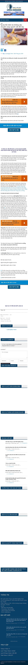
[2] (4, 207)
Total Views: (4, 655)
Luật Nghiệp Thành (11, 329)
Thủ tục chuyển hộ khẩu (10, 463)
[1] (18, 113)
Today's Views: (5, 648)
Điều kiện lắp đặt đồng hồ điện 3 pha (13, 470)
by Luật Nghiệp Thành (8, 53)
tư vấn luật (8, 321)
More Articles (14, 641)
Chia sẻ (2, 48)
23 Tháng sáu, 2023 (18, 53)
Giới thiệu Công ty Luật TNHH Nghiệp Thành (14, 441)
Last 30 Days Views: (6, 653)
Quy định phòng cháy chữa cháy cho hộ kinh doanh (16, 447)
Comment (3, 349)
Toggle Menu (5, 20)
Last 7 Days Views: (6, 651)
